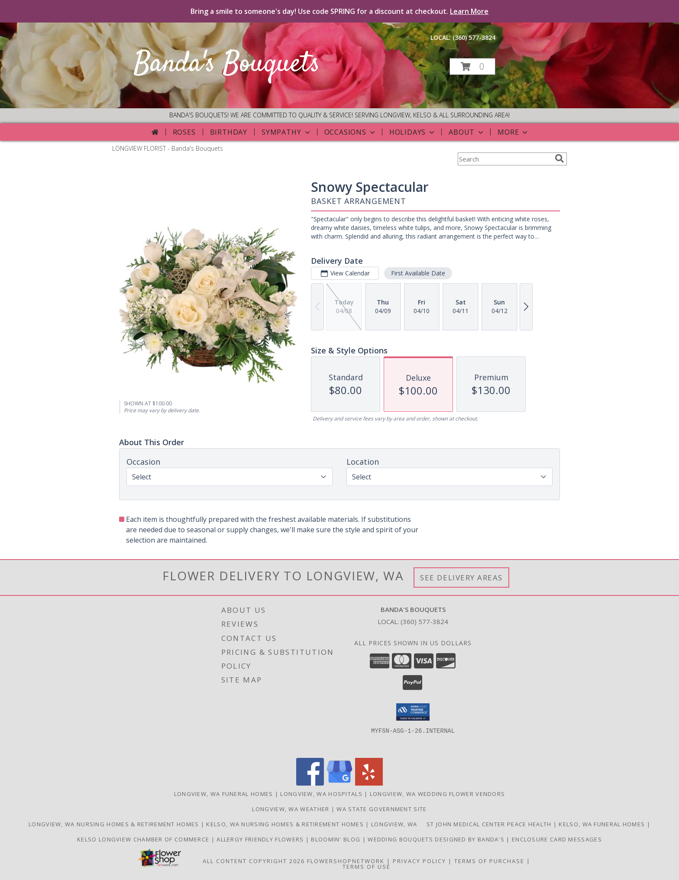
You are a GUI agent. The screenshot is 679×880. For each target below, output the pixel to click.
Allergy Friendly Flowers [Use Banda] (261, 839)
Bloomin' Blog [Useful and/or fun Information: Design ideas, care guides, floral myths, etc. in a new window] (336, 839)
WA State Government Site (381, 809)
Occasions (350, 132)
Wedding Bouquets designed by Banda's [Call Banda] (437, 839)
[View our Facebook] (310, 783)
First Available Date (418, 273)
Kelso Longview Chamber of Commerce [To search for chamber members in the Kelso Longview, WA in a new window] (144, 839)
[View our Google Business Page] (339, 783)
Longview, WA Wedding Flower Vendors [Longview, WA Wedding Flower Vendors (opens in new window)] (437, 794)
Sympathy (286, 132)
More (513, 132)
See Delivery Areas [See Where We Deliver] (461, 577)
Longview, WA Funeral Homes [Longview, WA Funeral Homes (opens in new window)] (223, 794)
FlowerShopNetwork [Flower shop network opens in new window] (346, 861)
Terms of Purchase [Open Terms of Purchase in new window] (489, 861)
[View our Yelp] (369, 783)
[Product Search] (504, 159)
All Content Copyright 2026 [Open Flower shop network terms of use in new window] (254, 861)
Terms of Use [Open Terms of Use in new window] (367, 866)
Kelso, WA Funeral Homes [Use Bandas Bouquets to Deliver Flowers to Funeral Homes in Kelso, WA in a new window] (603, 824)
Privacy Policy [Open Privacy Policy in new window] (419, 861)
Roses (184, 132)
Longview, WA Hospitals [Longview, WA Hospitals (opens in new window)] (321, 794)
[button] (472, 66)
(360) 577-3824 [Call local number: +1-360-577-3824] (474, 37)
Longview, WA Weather (290, 809)
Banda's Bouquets (227, 64)
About (467, 132)
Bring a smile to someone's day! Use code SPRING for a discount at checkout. (339, 11)
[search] (559, 158)
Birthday (228, 132)
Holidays (412, 132)
